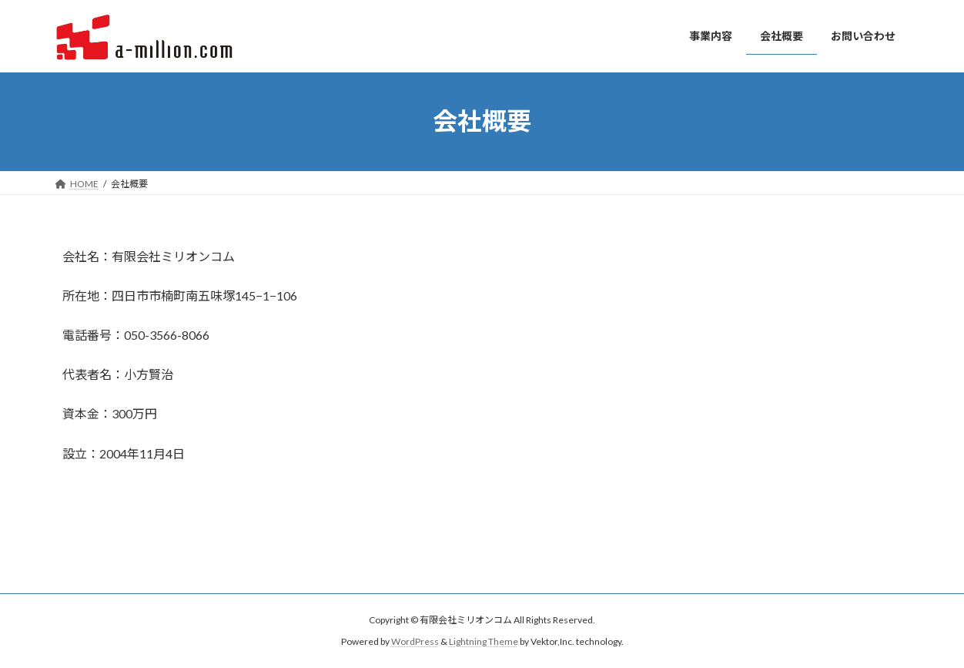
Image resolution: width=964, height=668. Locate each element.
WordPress (415, 641)
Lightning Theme (483, 641)
